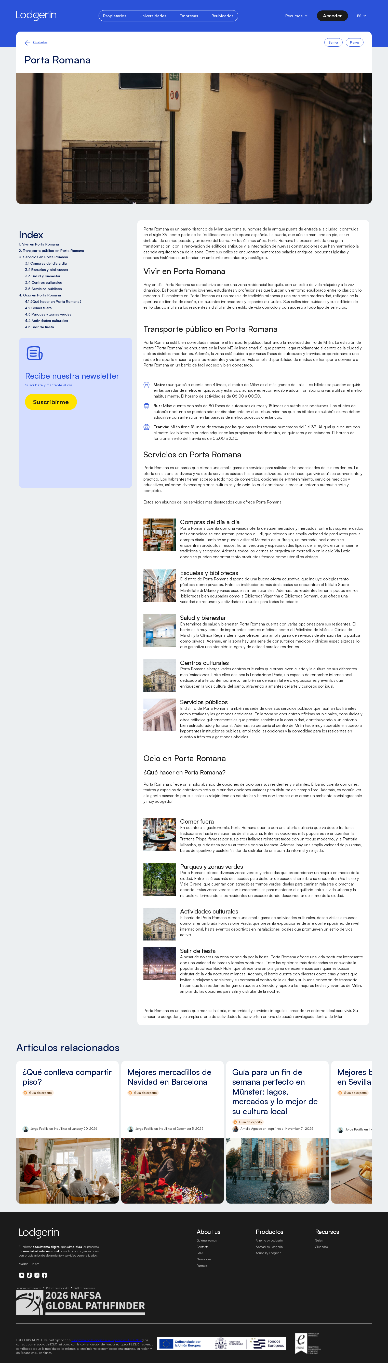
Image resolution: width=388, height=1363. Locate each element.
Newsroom (204, 1259)
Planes (354, 42)
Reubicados (222, 15)
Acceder (332, 15)
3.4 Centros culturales (43, 282)
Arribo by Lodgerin (269, 1253)
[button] (296, 15)
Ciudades (40, 42)
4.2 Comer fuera (38, 308)
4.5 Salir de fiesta (39, 327)
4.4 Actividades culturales (46, 320)
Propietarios (114, 15)
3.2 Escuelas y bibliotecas (46, 269)
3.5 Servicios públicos (43, 289)
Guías (319, 1240)
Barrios (333, 42)
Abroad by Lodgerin (269, 1247)
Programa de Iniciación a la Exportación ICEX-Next (107, 1340)
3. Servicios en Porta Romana (43, 257)
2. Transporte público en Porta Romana (51, 250)
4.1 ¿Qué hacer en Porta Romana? (53, 301)
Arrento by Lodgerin (269, 1240)
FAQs (200, 1253)
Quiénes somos (207, 1240)
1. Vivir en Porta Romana (39, 244)
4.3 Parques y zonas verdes (48, 314)
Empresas (189, 15)
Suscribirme (51, 402)
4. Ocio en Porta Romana (40, 295)
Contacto (203, 1247)
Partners (202, 1265)
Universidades (153, 15)
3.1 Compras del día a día (46, 263)
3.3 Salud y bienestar (42, 276)
